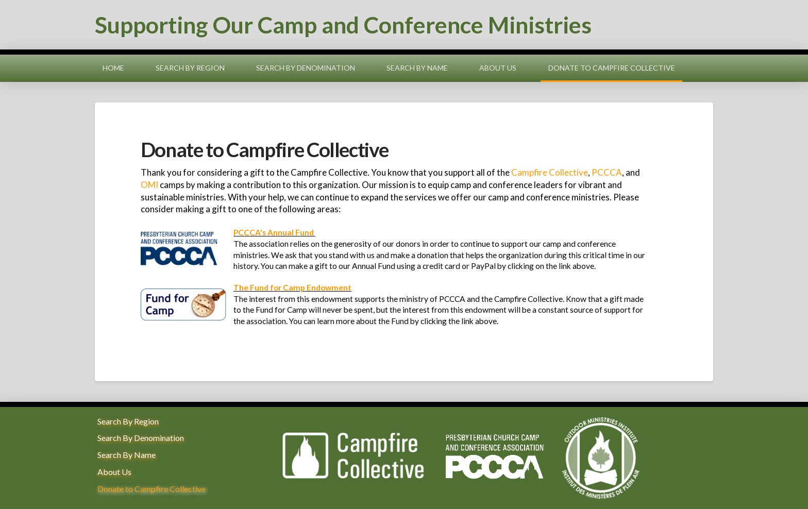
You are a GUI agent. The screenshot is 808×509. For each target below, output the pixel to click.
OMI (149, 184)
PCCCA (607, 172)
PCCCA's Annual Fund (273, 232)
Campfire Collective (549, 172)
